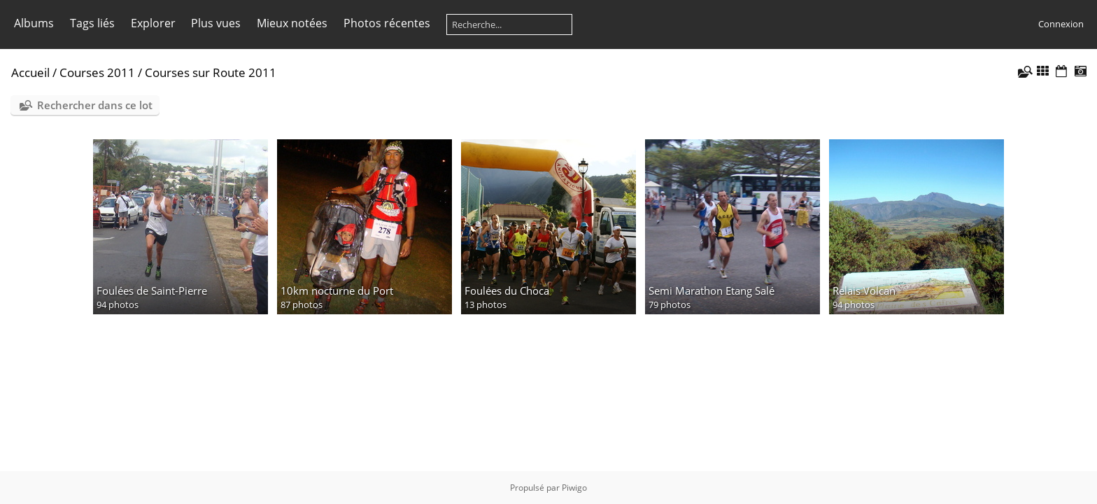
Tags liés (92, 23)
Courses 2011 (97, 72)
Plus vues (216, 23)
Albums (34, 23)
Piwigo (574, 487)
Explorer (153, 23)
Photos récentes (387, 23)
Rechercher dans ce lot (95, 105)
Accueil (30, 72)
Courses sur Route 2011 (210, 72)
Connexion (1061, 24)
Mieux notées (292, 23)
